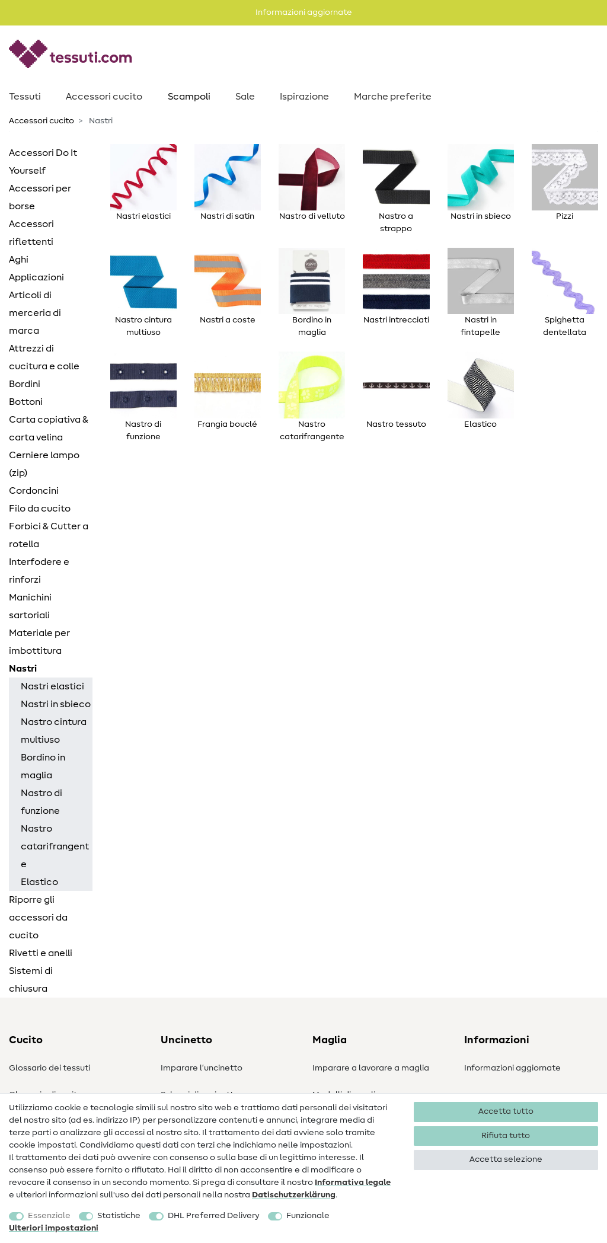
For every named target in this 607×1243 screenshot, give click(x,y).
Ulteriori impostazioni (53, 1228)
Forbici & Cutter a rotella (48, 535)
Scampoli (189, 96)
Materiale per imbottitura (39, 642)
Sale (245, 96)
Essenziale (49, 1216)
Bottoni (26, 402)
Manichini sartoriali (30, 606)
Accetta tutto (505, 1111)
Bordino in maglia (43, 766)
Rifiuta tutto (505, 1136)
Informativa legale (353, 1182)
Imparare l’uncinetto (201, 1068)
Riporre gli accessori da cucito (38, 917)
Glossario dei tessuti (49, 1068)
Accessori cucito (104, 96)
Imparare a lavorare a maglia (370, 1068)
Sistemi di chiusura (31, 979)
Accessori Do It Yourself (43, 161)
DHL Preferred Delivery (214, 1216)
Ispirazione (304, 96)
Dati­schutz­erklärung (294, 1195)
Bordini (24, 384)
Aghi (18, 259)
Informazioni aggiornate (512, 1068)
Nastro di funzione (41, 802)
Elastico (39, 882)
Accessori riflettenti (31, 233)
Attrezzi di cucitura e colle (44, 357)
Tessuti (25, 96)
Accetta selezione (505, 1159)
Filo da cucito (40, 508)
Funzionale (308, 1216)
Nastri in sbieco (56, 704)
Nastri (23, 668)
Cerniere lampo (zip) (44, 464)
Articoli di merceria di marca (35, 312)
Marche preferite (393, 96)
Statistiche (118, 1216)
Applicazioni (36, 277)
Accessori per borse (40, 197)
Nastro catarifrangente (55, 846)
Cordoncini (34, 491)
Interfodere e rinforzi (39, 570)
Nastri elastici (52, 686)
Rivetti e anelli (40, 953)
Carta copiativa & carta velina (48, 428)
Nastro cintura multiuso (54, 730)
